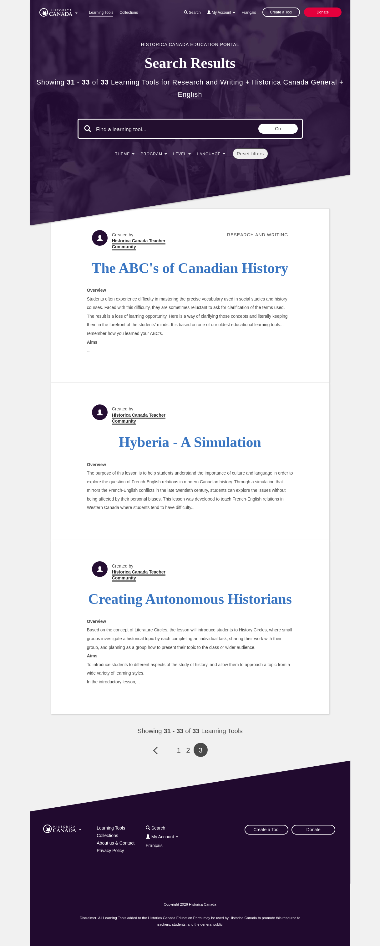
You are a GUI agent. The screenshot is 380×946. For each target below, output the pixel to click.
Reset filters (250, 153)
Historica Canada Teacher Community (138, 243)
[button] (58, 11)
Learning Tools (101, 12)
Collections (128, 12)
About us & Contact (115, 843)
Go (278, 128)
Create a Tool (281, 12)
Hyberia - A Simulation (190, 442)
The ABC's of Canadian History (190, 268)
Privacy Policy (110, 850)
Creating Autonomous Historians (190, 599)
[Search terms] (149, 129)
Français (248, 12)
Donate (323, 12)
